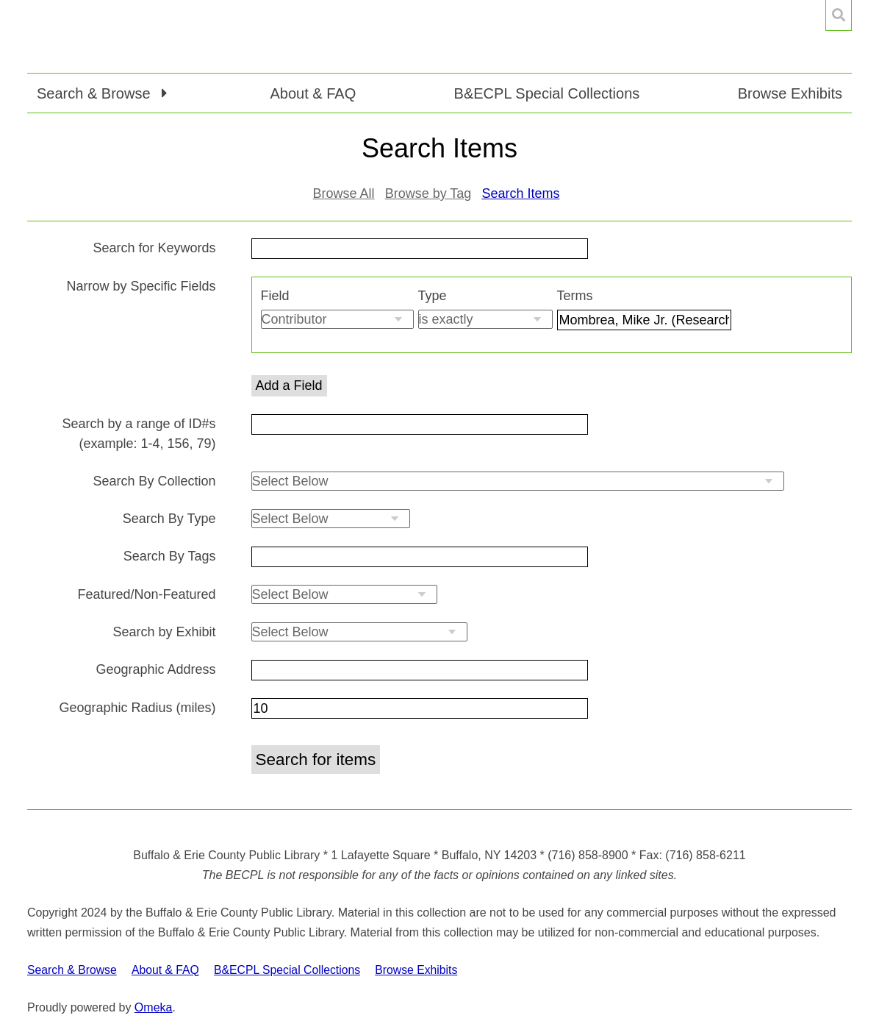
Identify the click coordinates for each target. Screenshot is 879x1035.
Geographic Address (155, 669)
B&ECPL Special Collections (547, 93)
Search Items (520, 193)
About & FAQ (313, 93)
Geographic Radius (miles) (137, 707)
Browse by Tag (428, 193)
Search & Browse (72, 970)
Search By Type (169, 518)
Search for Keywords (154, 248)
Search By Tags (169, 556)
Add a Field (289, 385)
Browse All (344, 193)
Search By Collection (154, 481)
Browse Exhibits (790, 93)
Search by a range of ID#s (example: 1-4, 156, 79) (138, 433)
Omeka (153, 1007)
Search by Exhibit (163, 632)
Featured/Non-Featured (146, 594)
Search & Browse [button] (95, 93)
